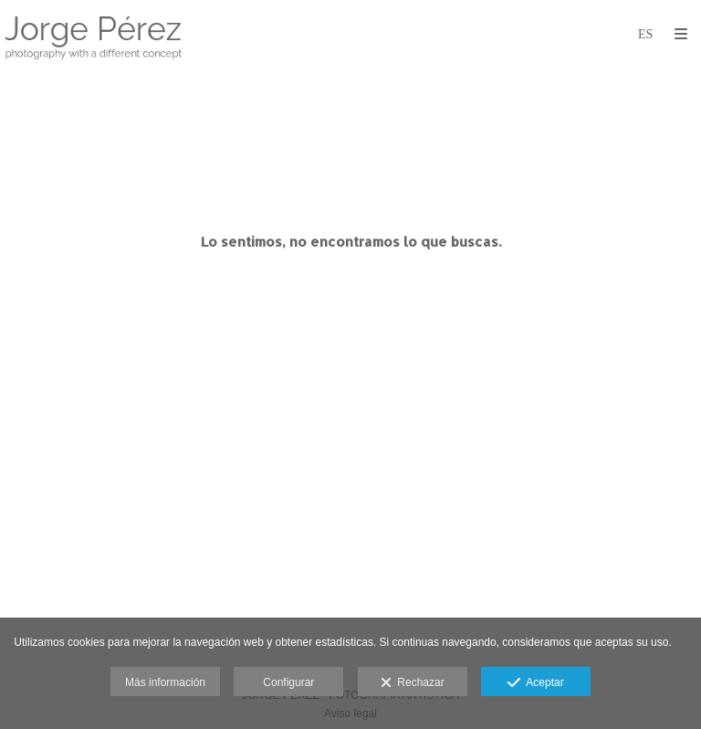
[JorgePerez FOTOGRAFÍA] (94, 34)
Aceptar (535, 683)
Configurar (288, 682)
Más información (165, 682)
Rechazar (413, 683)
